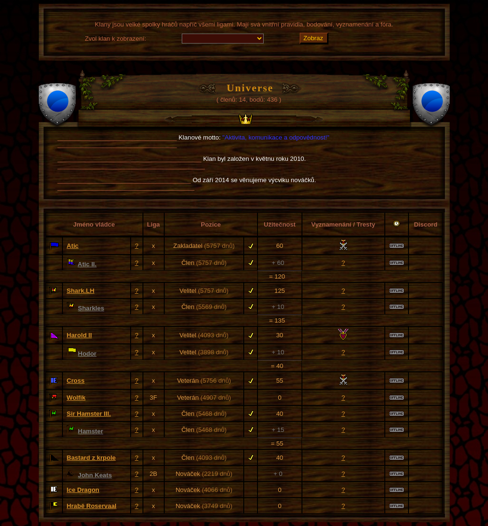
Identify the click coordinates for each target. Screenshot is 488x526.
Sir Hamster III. (89, 413)
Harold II (79, 335)
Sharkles (91, 308)
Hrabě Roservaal (91, 505)
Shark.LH (81, 290)
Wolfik (76, 397)
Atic (73, 245)
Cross (76, 380)
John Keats (95, 475)
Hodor (87, 353)
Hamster (90, 431)
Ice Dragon (83, 489)
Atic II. (87, 264)
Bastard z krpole (91, 457)
